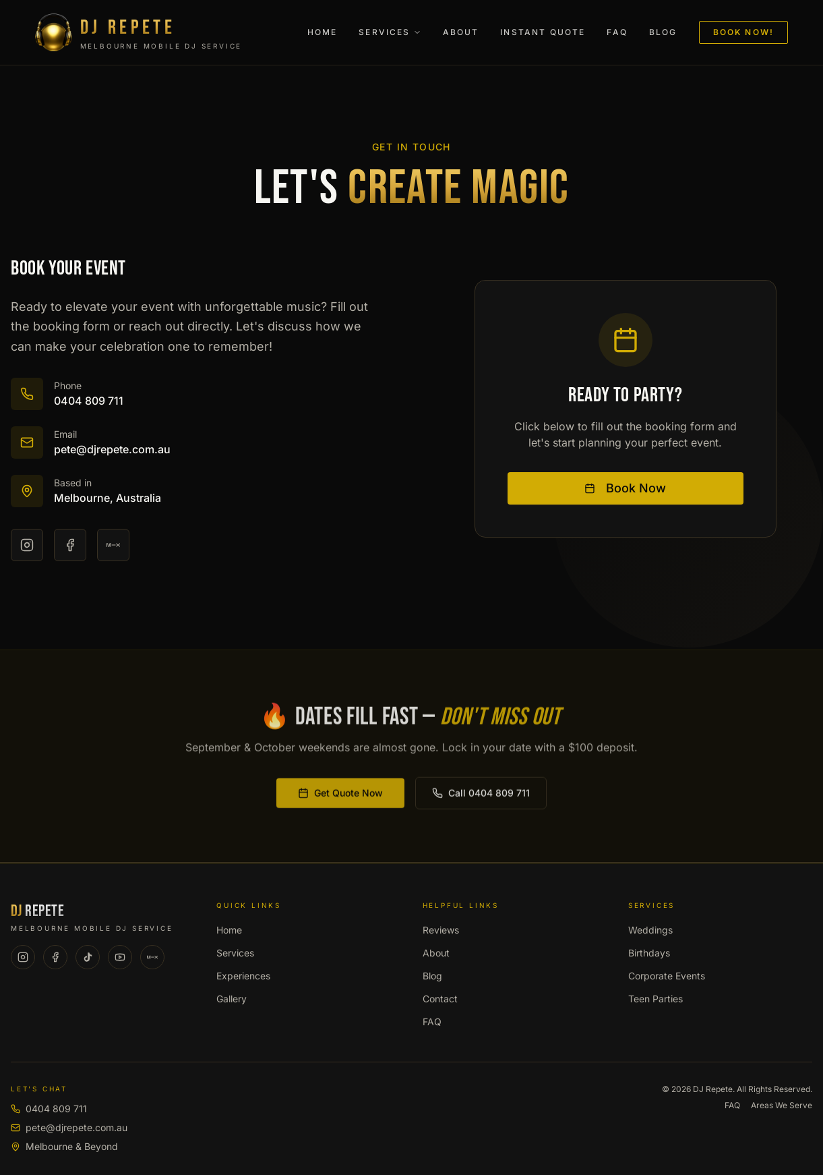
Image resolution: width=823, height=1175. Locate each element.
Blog (663, 32)
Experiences (243, 975)
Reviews (441, 930)
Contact (440, 998)
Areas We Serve (781, 1105)
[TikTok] (87, 957)
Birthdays (649, 952)
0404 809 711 (49, 1108)
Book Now (625, 489)
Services (390, 32)
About (461, 32)
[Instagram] (27, 545)
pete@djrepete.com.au (69, 1127)
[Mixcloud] (113, 545)
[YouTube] (120, 957)
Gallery (231, 998)
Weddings (650, 930)
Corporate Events (666, 975)
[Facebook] (70, 545)
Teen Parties (655, 998)
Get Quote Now (340, 795)
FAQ (617, 32)
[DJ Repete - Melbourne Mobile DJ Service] (168, 32)
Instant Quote (542, 32)
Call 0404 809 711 (481, 795)
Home (322, 32)
